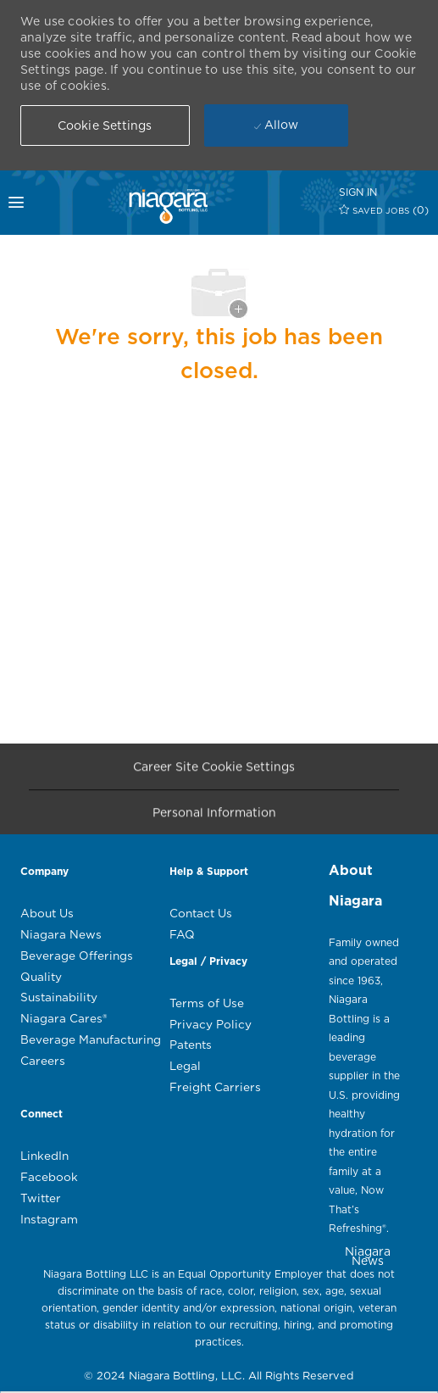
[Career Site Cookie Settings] (214, 771)
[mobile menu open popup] (33, 202)
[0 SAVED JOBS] (384, 209)
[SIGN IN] (358, 192)
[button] (105, 125)
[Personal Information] (214, 816)
